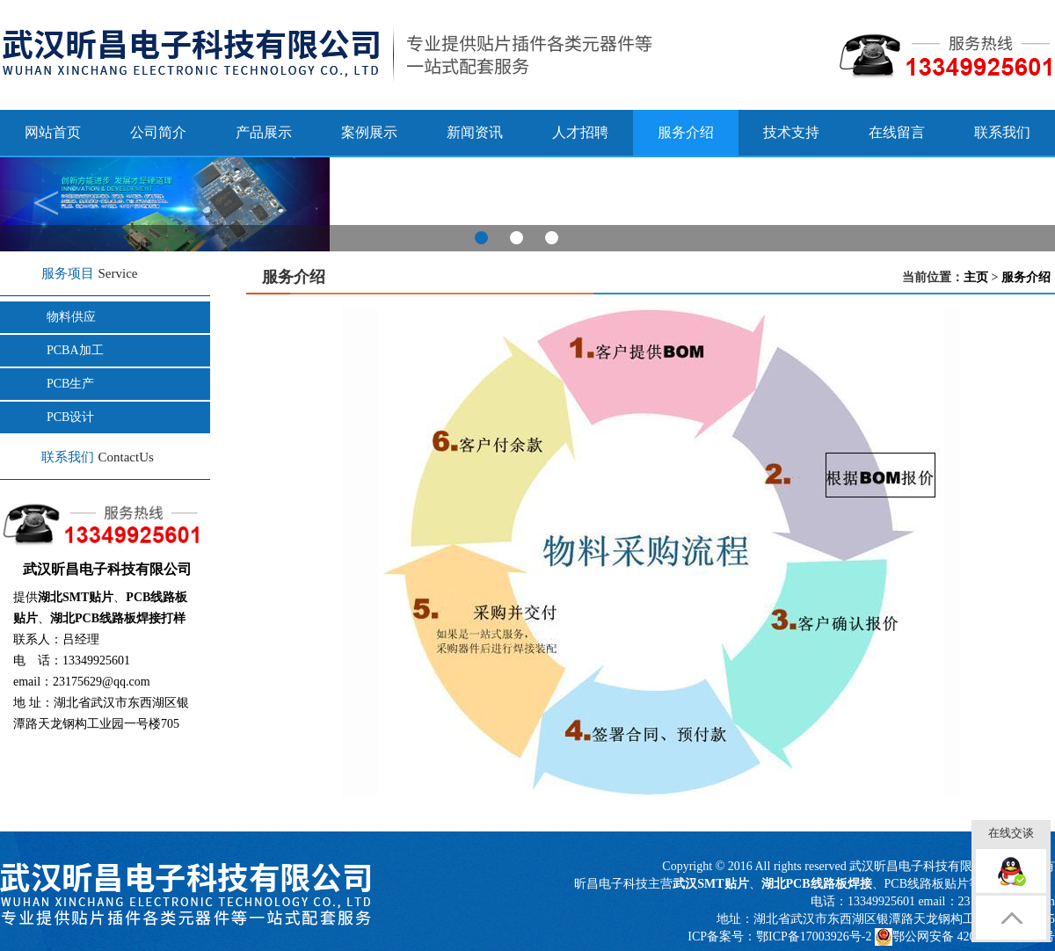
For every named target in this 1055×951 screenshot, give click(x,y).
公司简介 (158, 132)
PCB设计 (70, 417)
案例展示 (369, 132)
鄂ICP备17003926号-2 (813, 936)
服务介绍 (1026, 277)
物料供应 (71, 316)
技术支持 (791, 132)
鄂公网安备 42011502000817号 (965, 937)
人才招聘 (580, 132)
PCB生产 (70, 383)
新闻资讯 (475, 132)
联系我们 (1002, 132)
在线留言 (897, 132)
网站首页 (53, 132)
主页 (976, 277)
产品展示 (264, 132)
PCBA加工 (75, 350)
